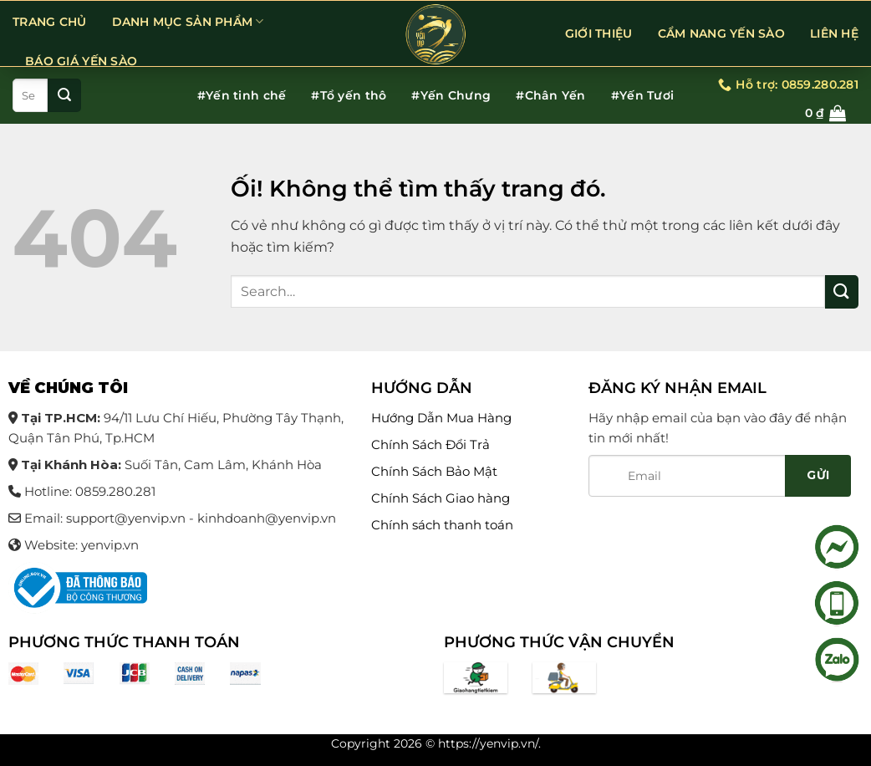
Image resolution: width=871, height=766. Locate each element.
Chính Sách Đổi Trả (430, 444)
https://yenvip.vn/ (488, 743)
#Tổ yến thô (348, 95)
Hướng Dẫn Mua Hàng (441, 418)
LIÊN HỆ (834, 33)
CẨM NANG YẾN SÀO (721, 33)
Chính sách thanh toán (442, 525)
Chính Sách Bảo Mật (434, 471)
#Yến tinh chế (242, 95)
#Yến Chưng (451, 95)
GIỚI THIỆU (599, 33)
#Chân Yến (551, 95)
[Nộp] (64, 95)
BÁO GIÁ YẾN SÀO (81, 61)
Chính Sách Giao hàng (440, 498)
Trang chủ (50, 21)
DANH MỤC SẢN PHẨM (188, 21)
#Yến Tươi (643, 95)
